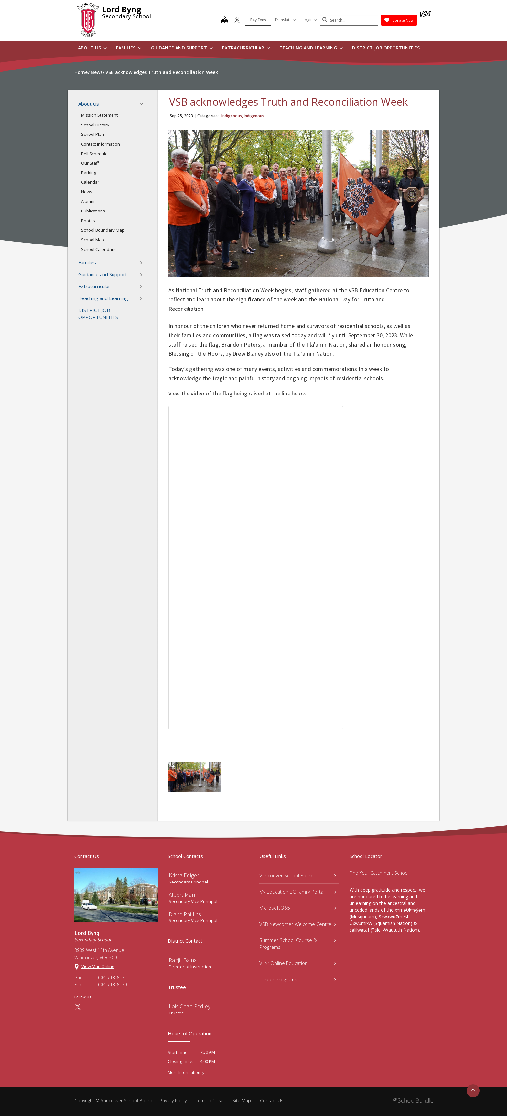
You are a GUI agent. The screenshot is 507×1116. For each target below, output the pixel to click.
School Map (92, 240)
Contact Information (100, 144)
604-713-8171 (112, 977)
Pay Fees (258, 20)
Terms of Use (209, 1101)
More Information (184, 1072)
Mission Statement (99, 115)
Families (128, 48)
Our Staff (90, 163)
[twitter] (237, 20)
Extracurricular (246, 48)
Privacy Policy (173, 1101)
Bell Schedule (94, 154)
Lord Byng (121, 9)
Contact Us (271, 1101)
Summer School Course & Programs (297, 943)
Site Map (241, 1101)
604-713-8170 (112, 984)
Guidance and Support (182, 48)
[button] (143, 104)
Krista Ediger (184, 875)
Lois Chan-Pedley (189, 1006)
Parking (88, 173)
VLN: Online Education (297, 963)
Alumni (87, 201)
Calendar (90, 182)
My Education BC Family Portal (297, 891)
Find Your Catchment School (379, 873)
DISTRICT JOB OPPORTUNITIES (386, 48)
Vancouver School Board (297, 875)
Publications (93, 211)
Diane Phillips (185, 914)
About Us (92, 48)
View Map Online (97, 966)
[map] (224, 20)
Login (310, 20)
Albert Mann (183, 894)
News (86, 192)
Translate (285, 20)
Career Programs (297, 979)
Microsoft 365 (297, 908)
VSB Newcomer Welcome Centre (297, 924)
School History (95, 125)
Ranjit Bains (183, 960)
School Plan (92, 134)
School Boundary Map (102, 230)
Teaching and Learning (311, 48)
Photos (88, 220)
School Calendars (98, 249)
